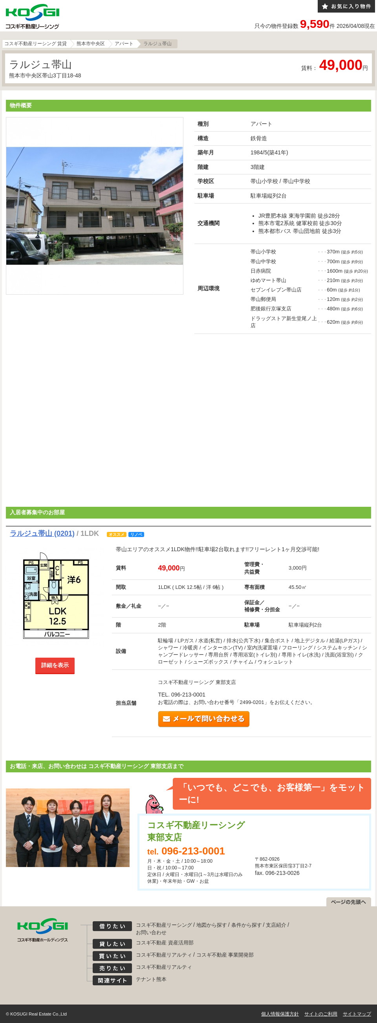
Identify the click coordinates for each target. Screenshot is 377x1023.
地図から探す (211, 925)
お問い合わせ (151, 932)
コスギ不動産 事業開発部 (225, 955)
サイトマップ (357, 1014)
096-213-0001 (193, 851)
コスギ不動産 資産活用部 (165, 943)
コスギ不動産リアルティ (164, 955)
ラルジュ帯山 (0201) (42, 533)
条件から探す (246, 925)
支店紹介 (276, 925)
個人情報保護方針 (280, 1014)
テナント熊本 (151, 979)
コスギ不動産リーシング (164, 925)
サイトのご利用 (320, 1014)
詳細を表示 (55, 665)
